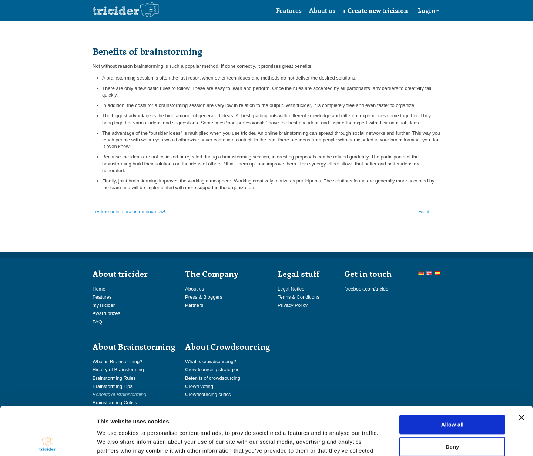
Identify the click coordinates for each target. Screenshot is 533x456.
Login (428, 10)
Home (99, 289)
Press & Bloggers (203, 297)
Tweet (422, 211)
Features (289, 10)
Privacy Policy (293, 305)
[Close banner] (521, 369)
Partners (194, 305)
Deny (452, 398)
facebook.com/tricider (367, 289)
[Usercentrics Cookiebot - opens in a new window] (48, 441)
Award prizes (106, 313)
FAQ (97, 322)
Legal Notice (291, 289)
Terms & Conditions (298, 297)
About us (322, 10)
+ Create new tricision (375, 10)
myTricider (104, 305)
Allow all (452, 376)
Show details (388, 441)
